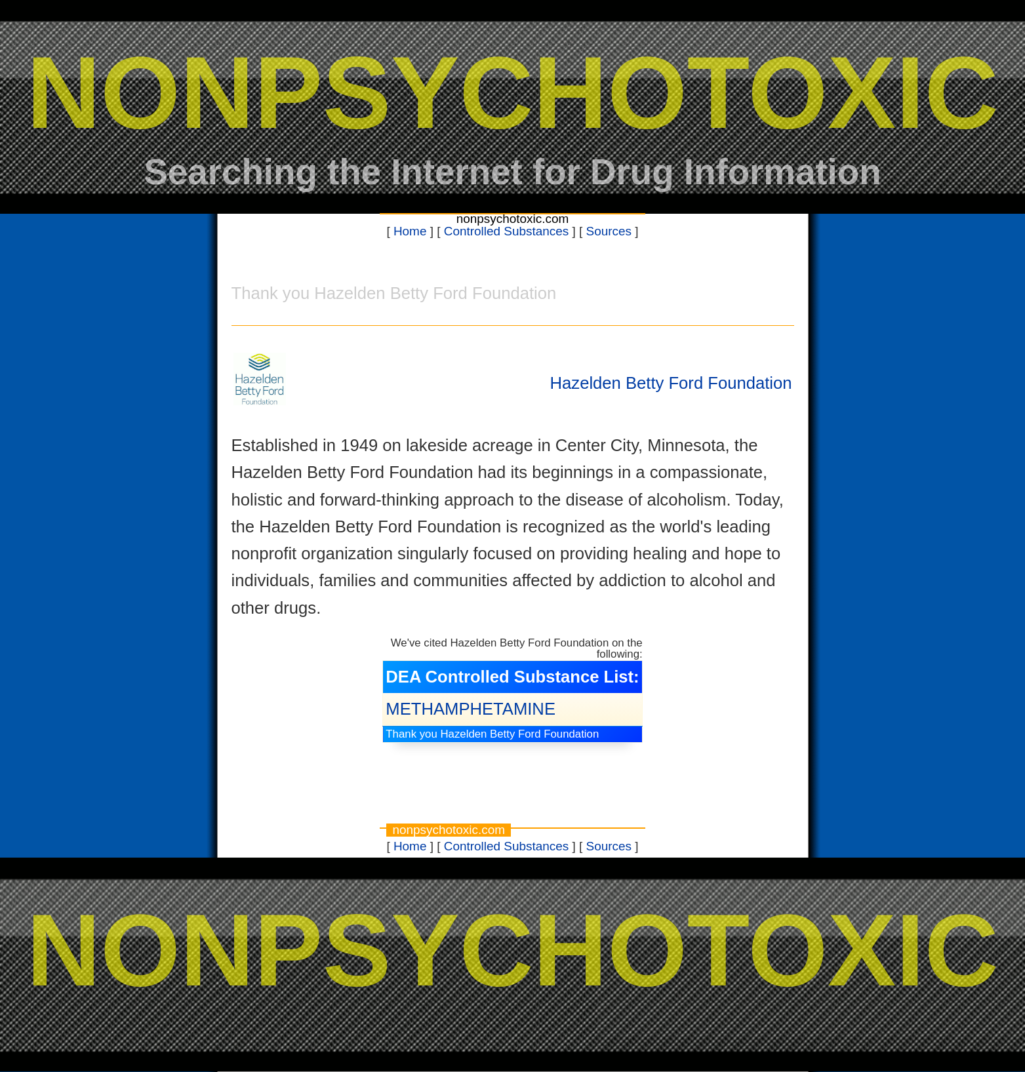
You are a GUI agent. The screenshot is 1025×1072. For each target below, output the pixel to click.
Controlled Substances (506, 231)
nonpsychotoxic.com (512, 219)
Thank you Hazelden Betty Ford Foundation (492, 734)
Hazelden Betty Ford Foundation (671, 383)
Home (410, 231)
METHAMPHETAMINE (470, 709)
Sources (609, 231)
